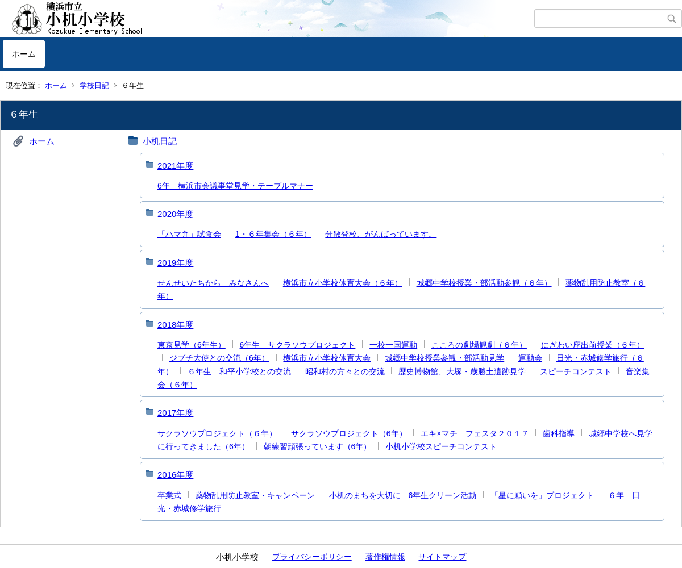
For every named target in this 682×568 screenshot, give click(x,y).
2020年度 (175, 214)
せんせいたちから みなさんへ (213, 282)
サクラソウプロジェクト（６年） (217, 433)
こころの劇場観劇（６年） (479, 344)
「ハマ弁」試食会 (189, 234)
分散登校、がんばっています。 (380, 234)
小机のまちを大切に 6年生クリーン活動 (403, 495)
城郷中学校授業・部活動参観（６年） (484, 282)
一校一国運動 (393, 344)
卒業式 (169, 495)
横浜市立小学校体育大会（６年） (342, 282)
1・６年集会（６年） (273, 234)
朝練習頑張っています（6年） (318, 446)
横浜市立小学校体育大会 (327, 357)
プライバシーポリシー (312, 556)
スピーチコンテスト (576, 371)
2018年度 (175, 324)
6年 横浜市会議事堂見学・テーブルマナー (235, 185)
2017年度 (175, 412)
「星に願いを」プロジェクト (542, 495)
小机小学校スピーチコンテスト (441, 446)
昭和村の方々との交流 (345, 371)
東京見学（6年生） (191, 344)
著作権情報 (385, 556)
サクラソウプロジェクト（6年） (349, 433)
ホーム (24, 54)
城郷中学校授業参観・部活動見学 (444, 357)
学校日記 (94, 85)
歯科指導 (559, 433)
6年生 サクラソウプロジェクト (298, 344)
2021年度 (175, 165)
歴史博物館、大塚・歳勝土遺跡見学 (462, 371)
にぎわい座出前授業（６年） (592, 344)
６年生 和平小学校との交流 (239, 371)
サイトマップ (442, 556)
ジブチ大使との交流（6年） (219, 357)
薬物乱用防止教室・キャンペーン (255, 495)
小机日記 (160, 141)
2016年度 (175, 474)
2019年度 (175, 263)
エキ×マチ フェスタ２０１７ (475, 433)
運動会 (530, 357)
